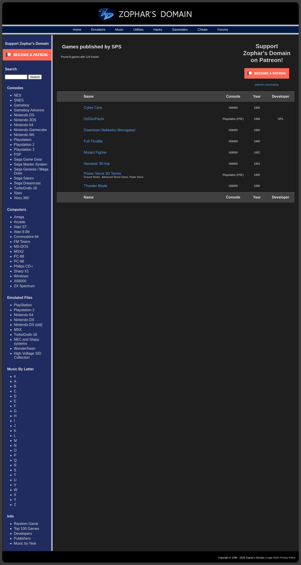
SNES (19, 100)
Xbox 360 (21, 198)
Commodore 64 (26, 237)
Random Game (26, 524)
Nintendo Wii (24, 135)
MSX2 (19, 251)
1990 (257, 107)
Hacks (157, 29)
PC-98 (19, 261)
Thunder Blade (95, 186)
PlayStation (23, 305)
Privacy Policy (287, 557)
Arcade (19, 222)
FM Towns (22, 242)
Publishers (22, 538)
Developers (23, 533)
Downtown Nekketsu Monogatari (109, 130)
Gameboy (21, 105)
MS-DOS (21, 246)
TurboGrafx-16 (25, 188)
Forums (222, 29)
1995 (257, 175)
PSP (17, 154)
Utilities (138, 29)
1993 (257, 163)
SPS (280, 119)
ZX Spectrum (24, 286)
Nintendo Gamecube (30, 130)
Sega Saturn (24, 178)
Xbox (18, 193)
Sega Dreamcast (27, 183)
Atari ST (20, 227)
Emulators (98, 29)
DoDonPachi (94, 119)
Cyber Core (93, 108)
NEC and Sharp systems (26, 341)
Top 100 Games (26, 528)
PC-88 (19, 256)
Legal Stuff (272, 557)
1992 (257, 152)
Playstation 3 (24, 149)
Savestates (180, 29)
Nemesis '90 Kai (97, 164)
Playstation (22, 140)
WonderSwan (24, 348)
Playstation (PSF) (233, 119)
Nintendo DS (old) (28, 325)
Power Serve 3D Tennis (102, 173)
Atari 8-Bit (22, 232)
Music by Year (25, 543)
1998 (257, 119)
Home (77, 29)
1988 (257, 141)
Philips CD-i (23, 266)
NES (17, 95)
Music (119, 29)
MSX (18, 330)
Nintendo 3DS (25, 120)
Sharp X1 (21, 271)
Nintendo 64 (23, 125)
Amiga (19, 217)
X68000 (20, 281)
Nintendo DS (24, 115)
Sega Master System (30, 164)
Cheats (202, 29)
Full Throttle (93, 141)
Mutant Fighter (95, 152)
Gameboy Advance (29, 110)
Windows (21, 276)
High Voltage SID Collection (27, 355)
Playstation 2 (24, 145)
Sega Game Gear (28, 159)
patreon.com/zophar (267, 84)
